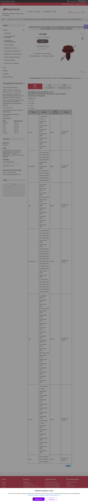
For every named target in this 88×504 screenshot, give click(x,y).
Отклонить (52, 499)
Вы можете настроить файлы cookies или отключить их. (43, 495)
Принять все (38, 499)
